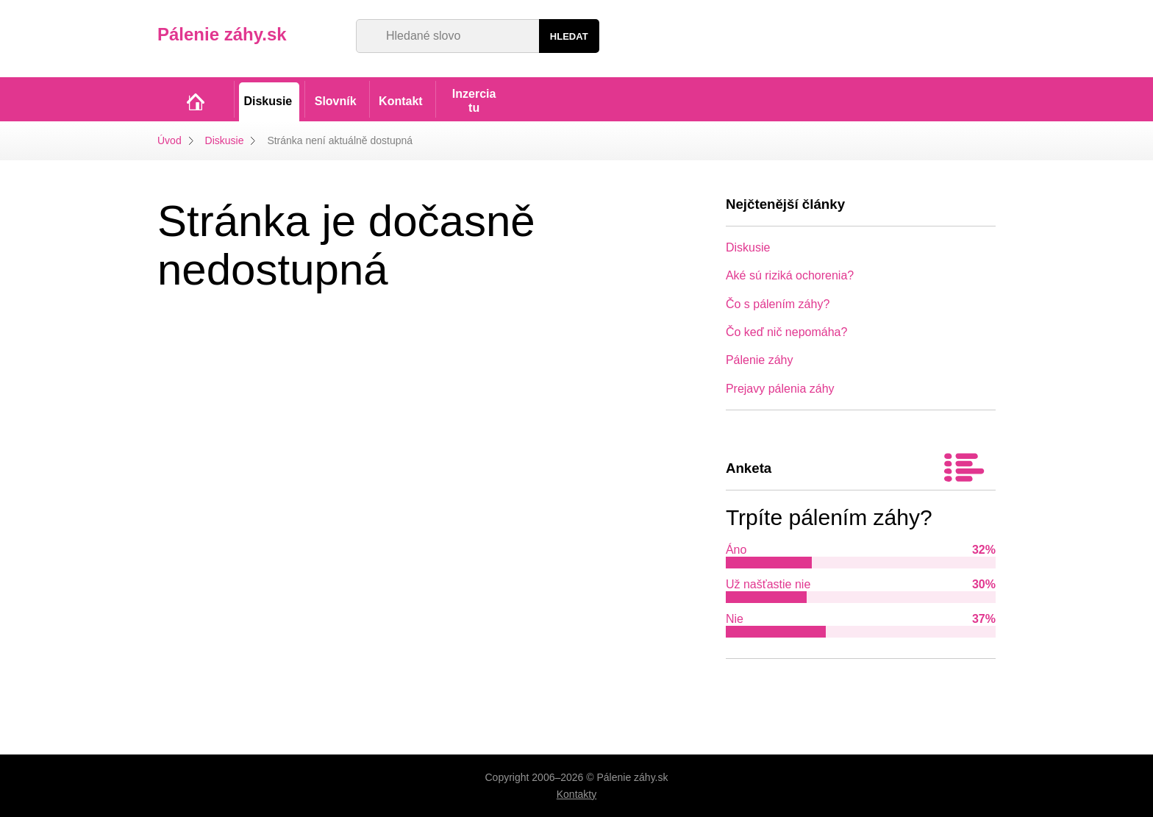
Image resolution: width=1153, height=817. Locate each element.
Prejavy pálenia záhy (780, 388)
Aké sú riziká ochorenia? (790, 275)
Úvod (169, 140)
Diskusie (224, 140)
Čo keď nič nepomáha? (787, 332)
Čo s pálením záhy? (777, 304)
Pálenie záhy (759, 360)
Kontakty (576, 794)
